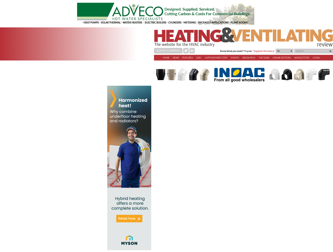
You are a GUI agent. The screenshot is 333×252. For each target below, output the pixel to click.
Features (187, 57)
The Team (264, 57)
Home (166, 57)
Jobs (198, 57)
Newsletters (301, 57)
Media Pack (248, 57)
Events (235, 57)
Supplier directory (216, 57)
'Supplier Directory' (264, 51)
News (176, 57)
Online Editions (282, 57)
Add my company (168, 50)
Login (316, 57)
